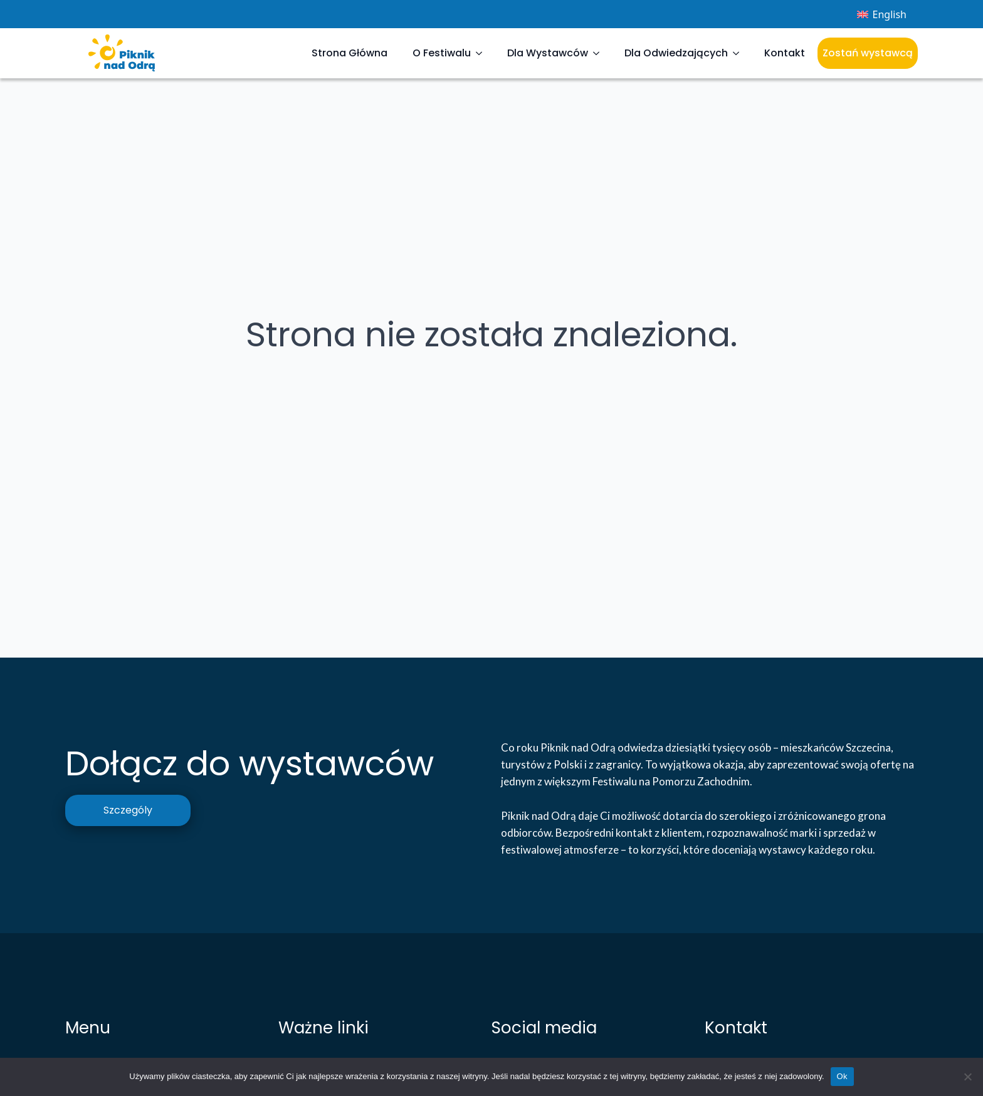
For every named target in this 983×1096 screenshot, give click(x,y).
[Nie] (967, 1076)
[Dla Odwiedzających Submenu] (740, 53)
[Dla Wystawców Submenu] (600, 53)
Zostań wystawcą (868, 53)
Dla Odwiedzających (676, 53)
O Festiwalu (442, 53)
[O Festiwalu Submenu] (483, 53)
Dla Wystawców (547, 53)
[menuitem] (882, 14)
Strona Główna (349, 53)
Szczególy (127, 810)
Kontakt (784, 53)
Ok (842, 1076)
